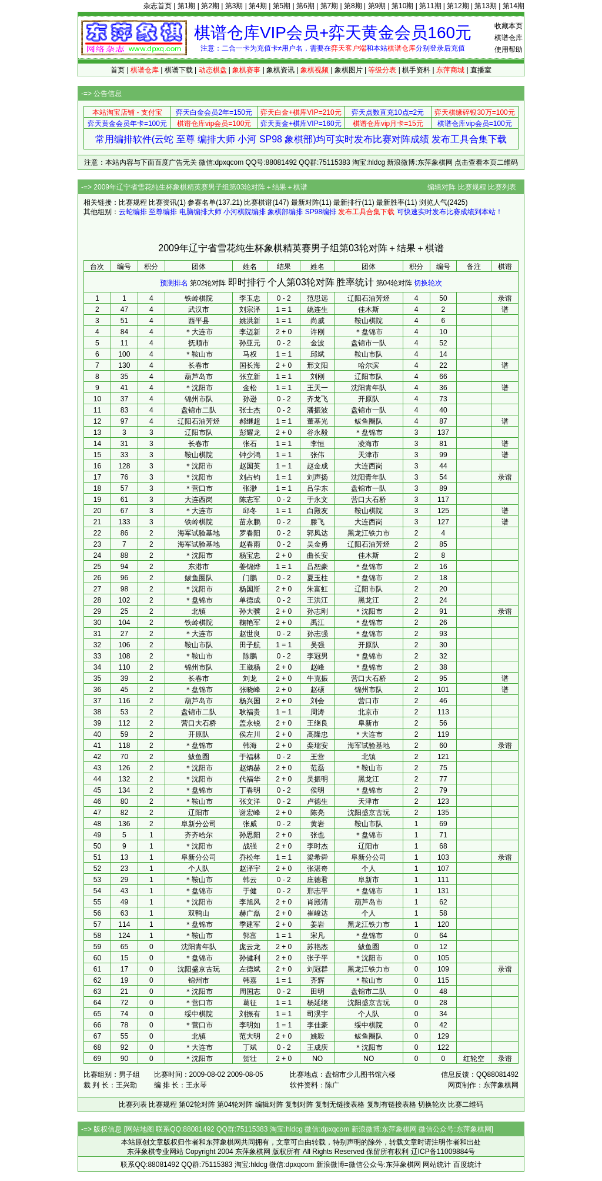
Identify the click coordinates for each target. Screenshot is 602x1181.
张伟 (317, 455)
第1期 (187, 6)
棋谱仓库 (508, 38)
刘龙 (250, 678)
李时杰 (317, 846)
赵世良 (249, 634)
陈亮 (317, 813)
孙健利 (249, 958)
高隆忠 (317, 734)
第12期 (458, 6)
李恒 (317, 444)
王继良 (317, 723)
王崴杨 (249, 667)
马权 (250, 354)
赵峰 (317, 667)
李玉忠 (249, 298)
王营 (317, 757)
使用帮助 (508, 49)
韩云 (250, 880)
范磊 (317, 768)
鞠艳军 (249, 622)
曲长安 (317, 555)
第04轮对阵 (394, 283)
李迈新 (249, 332)
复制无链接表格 (339, 1104)
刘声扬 (317, 477)
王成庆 (317, 1047)
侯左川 (249, 734)
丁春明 (249, 790)
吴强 (317, 645)
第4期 (258, 6)
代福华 (249, 779)
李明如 (249, 1025)
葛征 (250, 1003)
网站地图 (140, 1129)
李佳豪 (317, 1025)
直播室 (480, 70)
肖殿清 (317, 902)
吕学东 (317, 488)
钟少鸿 (249, 455)
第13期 (485, 6)
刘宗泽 (249, 309)
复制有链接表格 (391, 1104)
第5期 (282, 6)
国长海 (249, 365)
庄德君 (317, 880)
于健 (250, 891)
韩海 (250, 745)
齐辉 (317, 980)
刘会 (317, 701)
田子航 (249, 645)
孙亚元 (249, 343)
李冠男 (317, 656)
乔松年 (249, 857)
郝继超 (249, 421)
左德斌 (249, 969)
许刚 (317, 332)
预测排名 (174, 283)
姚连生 (317, 309)
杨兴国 (249, 701)
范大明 (249, 1036)
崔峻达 (317, 913)
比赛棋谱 (258, 202)
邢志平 (317, 891)
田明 (317, 991)
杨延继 (317, 1003)
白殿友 (317, 511)
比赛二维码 (465, 1104)
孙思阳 (249, 835)
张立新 (249, 376)
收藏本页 (508, 26)
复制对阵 (299, 1104)
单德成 (249, 600)
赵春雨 (249, 544)
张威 (250, 824)
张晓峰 (249, 690)
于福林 (249, 757)
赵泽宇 (249, 868)
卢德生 (317, 801)
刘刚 (317, 376)
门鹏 (250, 578)
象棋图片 (349, 70)
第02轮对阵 (208, 283)
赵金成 (317, 466)
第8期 (353, 6)
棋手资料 (416, 70)
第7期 (329, 6)
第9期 (377, 6)
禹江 (317, 622)
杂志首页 (157, 6)
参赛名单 (202, 202)
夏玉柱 (317, 578)
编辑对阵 (441, 187)
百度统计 (467, 1164)
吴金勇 (317, 544)
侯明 (317, 790)
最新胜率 (390, 202)
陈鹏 (250, 656)
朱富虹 (317, 589)
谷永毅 (317, 432)
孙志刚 (317, 611)
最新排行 (347, 202)
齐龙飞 (317, 399)
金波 (317, 343)
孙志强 (317, 634)
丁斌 (250, 1047)
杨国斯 (249, 589)
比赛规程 (472, 187)
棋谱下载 (179, 70)
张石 (250, 444)
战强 (250, 846)
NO (317, 1058)
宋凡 (317, 936)
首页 (118, 70)
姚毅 (317, 1036)
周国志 (249, 991)
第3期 (234, 6)
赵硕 (317, 690)
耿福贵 (249, 712)
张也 (317, 835)
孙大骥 (249, 611)
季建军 (249, 924)
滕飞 (317, 522)
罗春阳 (249, 533)
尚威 (317, 321)
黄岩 (317, 824)
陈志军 (249, 499)
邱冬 (250, 511)
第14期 (513, 6)
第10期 (402, 6)
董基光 (317, 421)
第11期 (430, 6)
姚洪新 (249, 321)
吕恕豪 (317, 567)
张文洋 (249, 801)
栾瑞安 (317, 745)
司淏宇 (317, 1014)
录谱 (505, 298)
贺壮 (250, 1058)
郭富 (250, 936)
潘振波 (317, 410)
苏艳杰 (317, 947)
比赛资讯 (163, 202)
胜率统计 (355, 282)
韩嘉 (250, 980)
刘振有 (249, 1014)
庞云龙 (249, 947)
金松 (250, 388)
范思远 (317, 298)
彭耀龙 (249, 432)
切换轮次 (428, 283)
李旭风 (249, 902)
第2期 (210, 6)
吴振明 (317, 779)
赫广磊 (249, 913)
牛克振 (317, 678)
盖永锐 (249, 723)
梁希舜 (317, 857)
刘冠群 (317, 969)
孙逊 (250, 399)
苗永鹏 (249, 522)
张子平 (317, 958)
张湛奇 (317, 868)
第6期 (305, 6)
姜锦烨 (249, 567)
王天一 (317, 388)
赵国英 (249, 466)
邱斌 (317, 354)
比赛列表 (502, 187)
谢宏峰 (249, 813)
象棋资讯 (280, 70)
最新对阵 (305, 202)
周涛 (317, 712)
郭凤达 (317, 533)
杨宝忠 (249, 555)
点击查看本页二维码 (486, 162)
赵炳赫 (249, 768)
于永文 (317, 499)
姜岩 (317, 924)
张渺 (250, 488)
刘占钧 (249, 477)
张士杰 (249, 410)
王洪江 (317, 600)
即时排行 (247, 282)
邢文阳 (317, 365)
